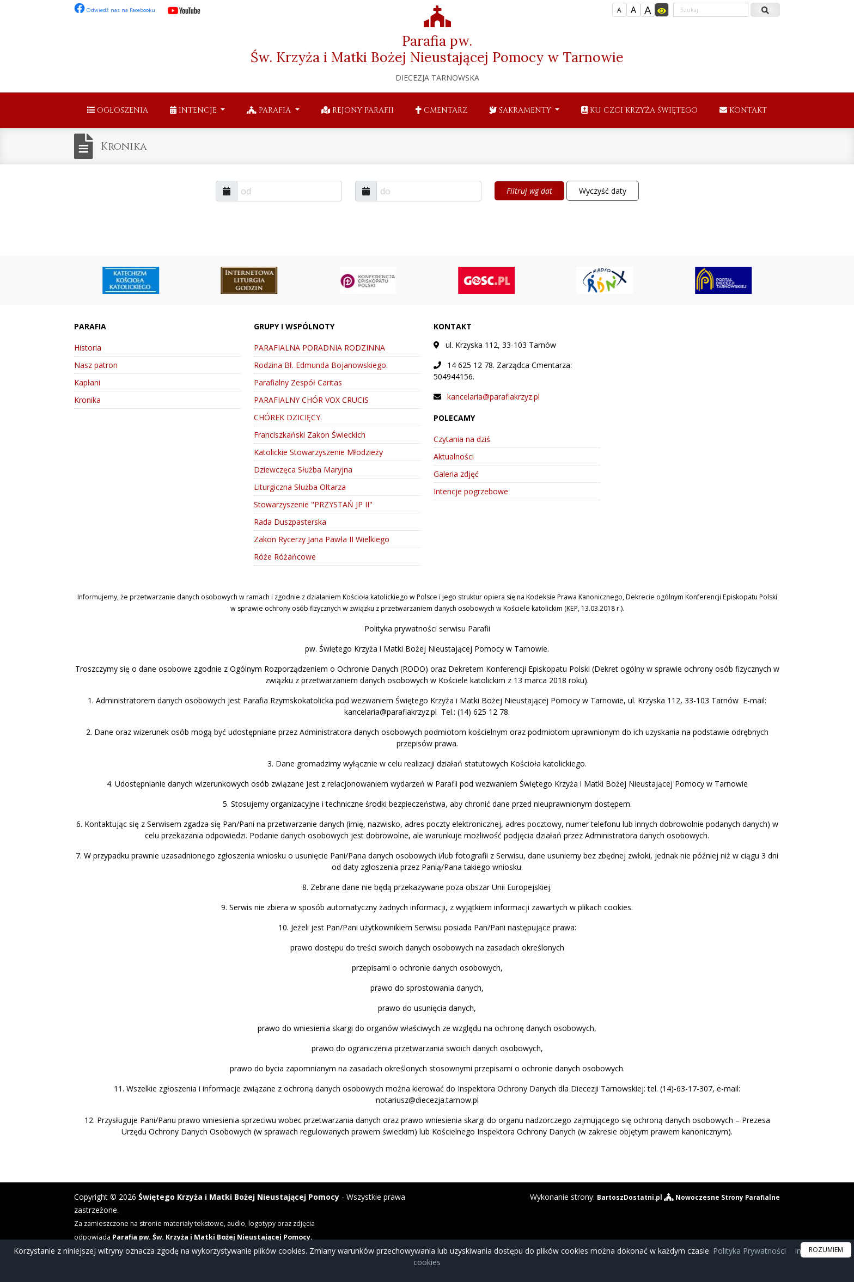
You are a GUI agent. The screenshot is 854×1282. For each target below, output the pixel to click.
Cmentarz (441, 110)
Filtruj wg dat (529, 191)
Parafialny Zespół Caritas (298, 382)
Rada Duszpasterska (290, 522)
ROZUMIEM (826, 1249)
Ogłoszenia (117, 110)
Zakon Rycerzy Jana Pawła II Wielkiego (321, 539)
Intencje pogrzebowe (471, 491)
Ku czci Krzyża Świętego (639, 110)
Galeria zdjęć (456, 474)
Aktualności (454, 456)
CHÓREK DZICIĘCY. (288, 417)
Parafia (270, 110)
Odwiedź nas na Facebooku (123, 9)
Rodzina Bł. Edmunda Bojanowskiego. (321, 365)
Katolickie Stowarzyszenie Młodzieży (318, 452)
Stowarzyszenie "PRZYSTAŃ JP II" (313, 504)
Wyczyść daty (602, 191)
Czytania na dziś (462, 439)
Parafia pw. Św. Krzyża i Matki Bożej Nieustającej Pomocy (437, 44)
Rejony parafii (357, 110)
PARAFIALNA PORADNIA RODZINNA (319, 347)
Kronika (129, 146)
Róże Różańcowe (285, 556)
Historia (87, 347)
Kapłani (87, 382)
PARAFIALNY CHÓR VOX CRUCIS (311, 400)
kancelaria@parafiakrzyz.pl (493, 396)
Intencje (194, 110)
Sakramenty (521, 110)
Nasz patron (96, 365)
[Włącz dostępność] (662, 10)
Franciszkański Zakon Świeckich (309, 435)
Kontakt (743, 110)
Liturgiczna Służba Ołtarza (300, 487)
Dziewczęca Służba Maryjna (303, 469)
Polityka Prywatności (748, 1251)
